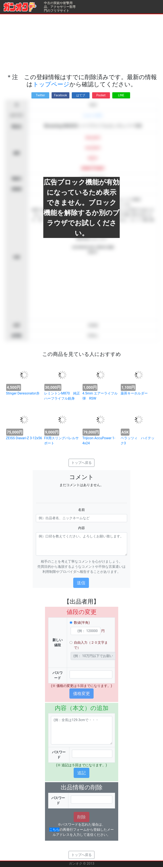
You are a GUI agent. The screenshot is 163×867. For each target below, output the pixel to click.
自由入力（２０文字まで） (91, 645)
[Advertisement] (81, 44)
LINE (121, 95)
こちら (54, 830)
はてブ (80, 95)
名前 (81, 510)
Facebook (60, 95)
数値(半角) (82, 623)
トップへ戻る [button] (81, 463)
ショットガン (93, 115)
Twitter (40, 95)
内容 (81, 528)
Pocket (100, 95)
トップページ (51, 84)
